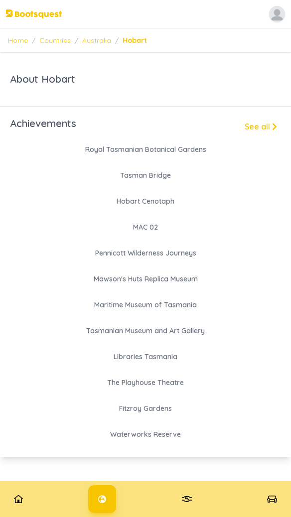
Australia (96, 40)
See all (261, 126)
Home (18, 40)
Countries (55, 40)
